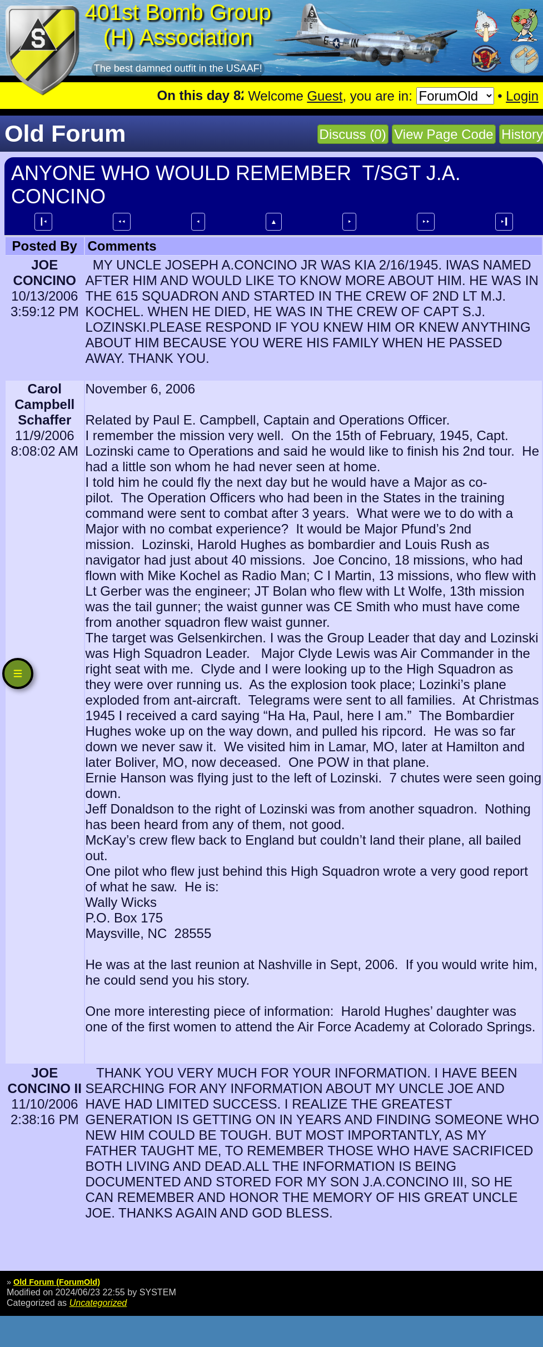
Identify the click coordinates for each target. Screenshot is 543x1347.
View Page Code (443, 134)
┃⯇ (43, 222)
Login (522, 95)
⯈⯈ (426, 222)
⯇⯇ (122, 222)
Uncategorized (98, 1303)
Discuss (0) (353, 134)
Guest (324, 95)
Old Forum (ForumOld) (56, 1282)
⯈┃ (504, 222)
